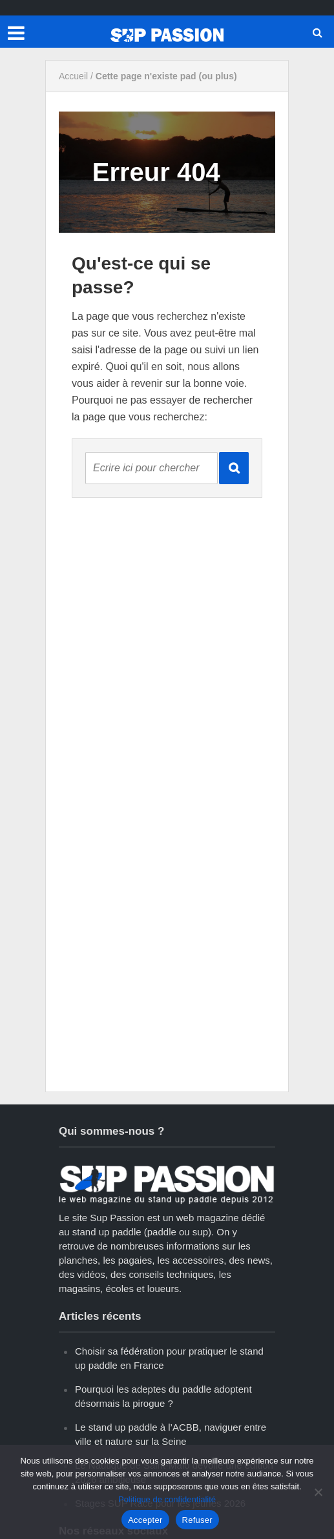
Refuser (197, 1520)
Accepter (145, 1520)
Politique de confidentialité (167, 1499)
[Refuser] (317, 1491)
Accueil (73, 76)
